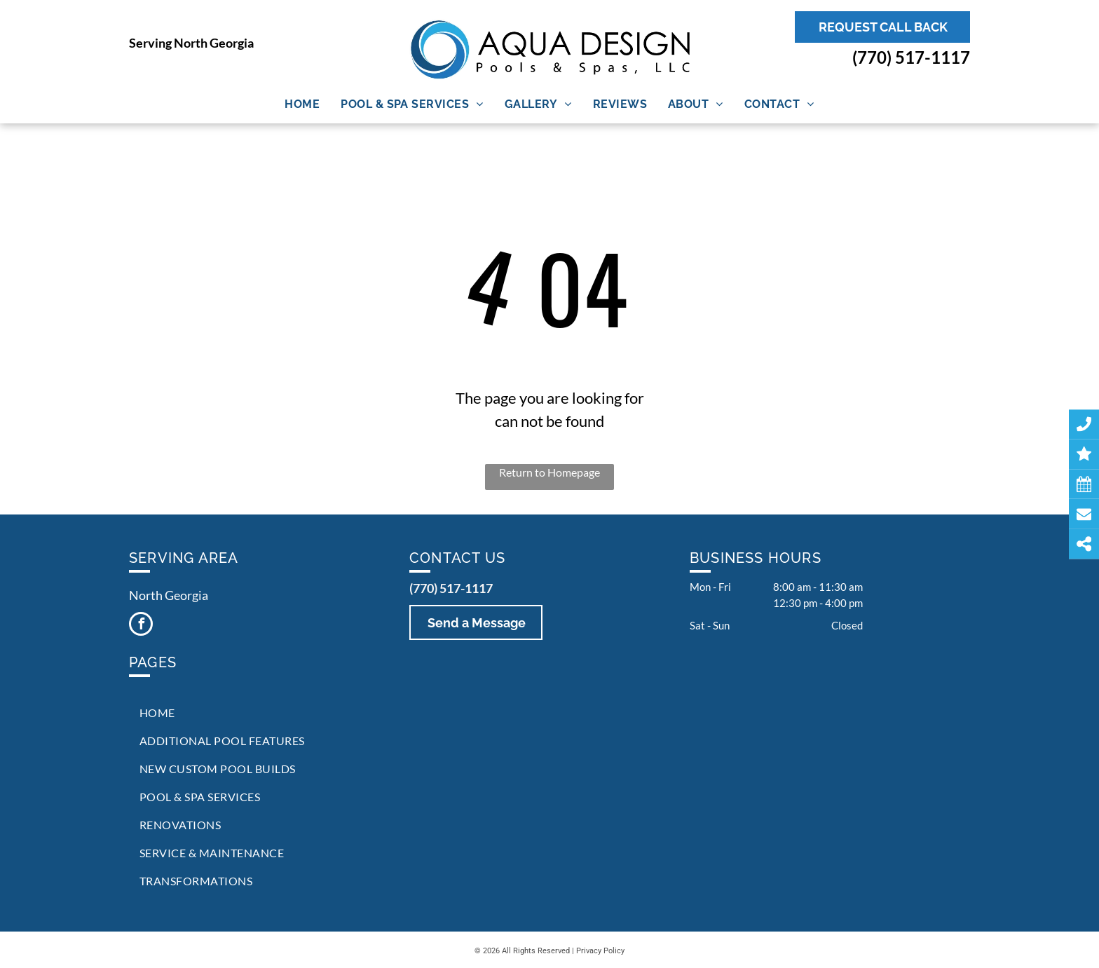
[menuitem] (302, 104)
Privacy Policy (600, 950)
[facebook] (141, 625)
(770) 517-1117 (911, 57)
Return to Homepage (549, 472)
